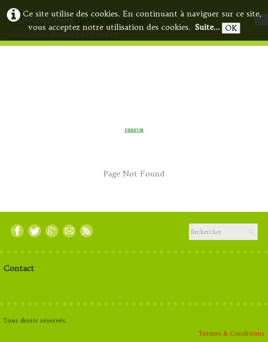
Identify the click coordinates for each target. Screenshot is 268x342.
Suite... (207, 27)
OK (231, 28)
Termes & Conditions (232, 333)
